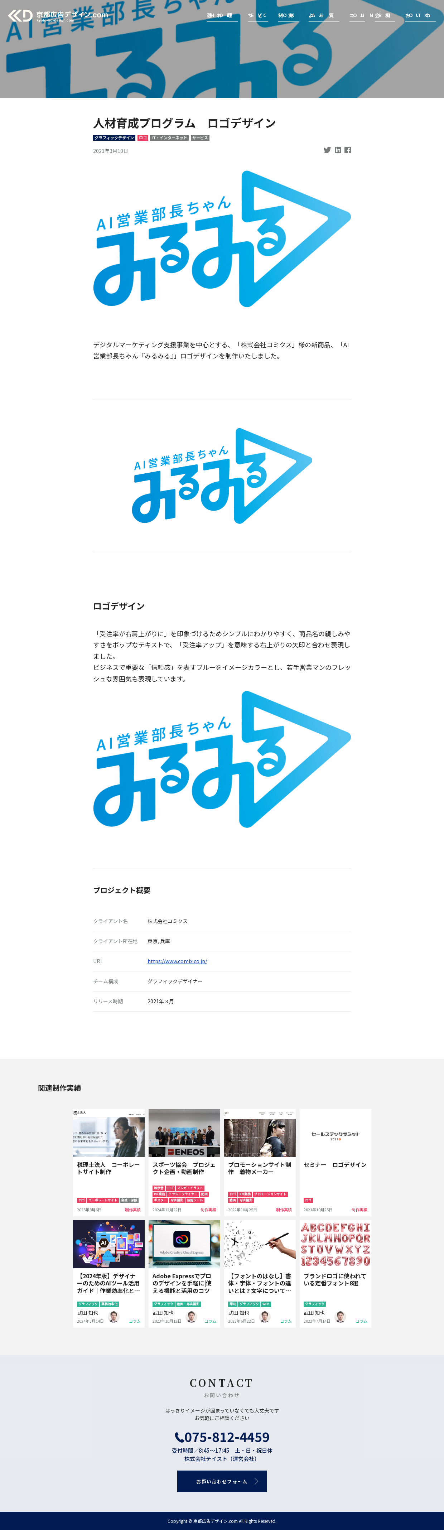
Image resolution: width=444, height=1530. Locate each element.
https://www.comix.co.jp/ (177, 961)
